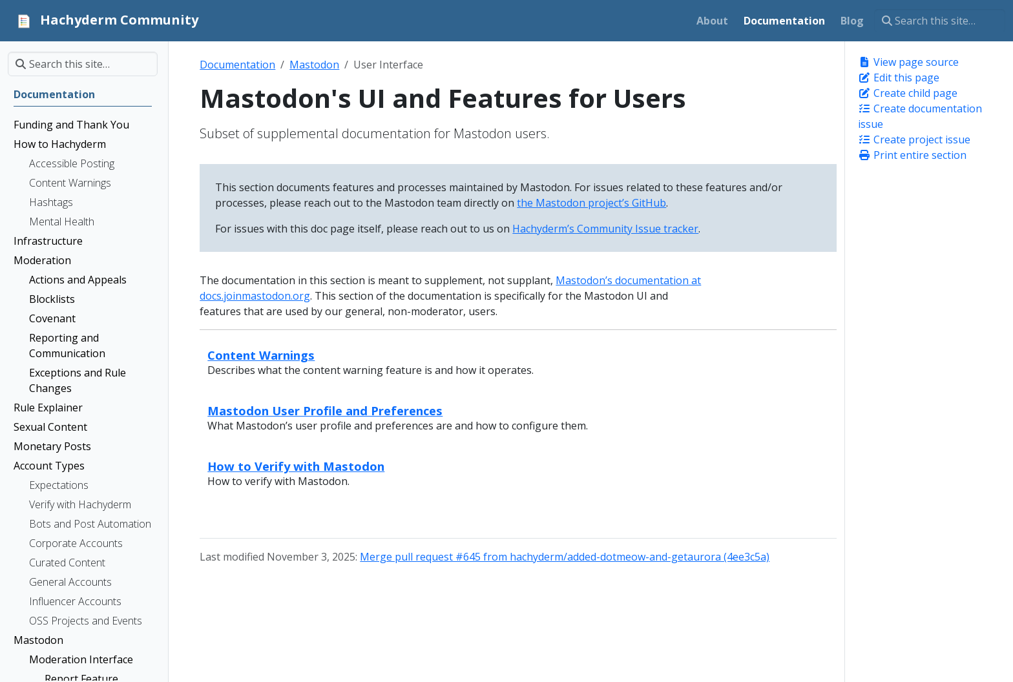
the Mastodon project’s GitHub (591, 203)
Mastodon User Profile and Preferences (325, 410)
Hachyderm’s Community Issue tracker (605, 229)
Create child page (907, 93)
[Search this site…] (939, 20)
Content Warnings (261, 355)
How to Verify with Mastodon (295, 466)
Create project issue (914, 139)
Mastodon (314, 64)
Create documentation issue (920, 116)
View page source (908, 62)
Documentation (237, 64)
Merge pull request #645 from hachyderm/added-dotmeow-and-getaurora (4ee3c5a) (564, 557)
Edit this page (898, 77)
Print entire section (912, 155)
